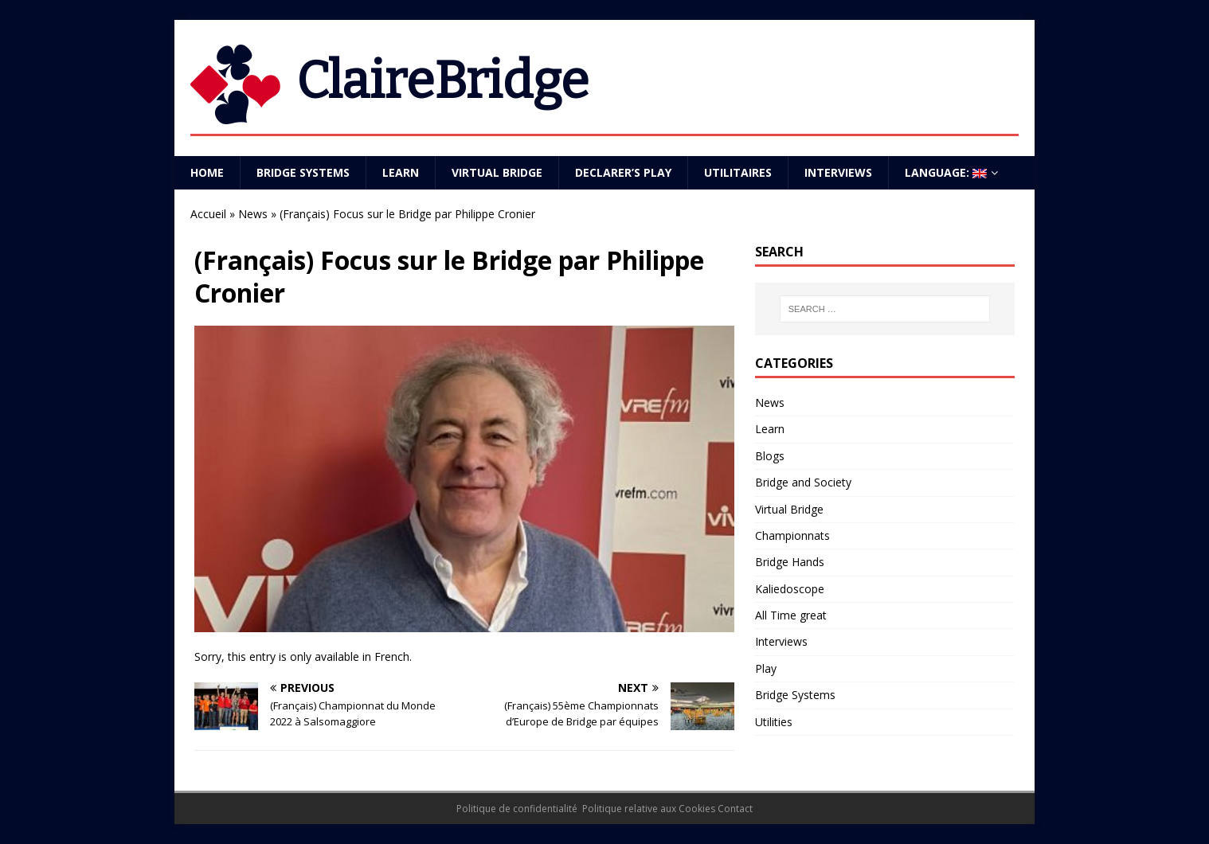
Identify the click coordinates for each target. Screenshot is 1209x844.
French (391, 656)
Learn (400, 172)
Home (207, 172)
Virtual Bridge (497, 172)
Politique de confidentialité (516, 808)
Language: (946, 172)
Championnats (792, 535)
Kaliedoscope (789, 588)
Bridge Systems (303, 172)
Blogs (769, 455)
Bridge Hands (789, 561)
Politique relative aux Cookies (648, 808)
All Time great (791, 615)
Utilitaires (738, 172)
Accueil (208, 213)
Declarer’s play (623, 172)
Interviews (838, 172)
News (253, 213)
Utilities (773, 721)
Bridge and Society (803, 482)
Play (766, 668)
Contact (735, 808)
